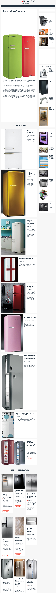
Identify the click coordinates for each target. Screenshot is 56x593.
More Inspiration (47, 66)
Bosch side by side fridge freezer (30, 582)
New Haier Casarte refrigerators (18, 539)
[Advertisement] (22, 23)
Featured (51, 20)
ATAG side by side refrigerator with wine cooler (7, 496)
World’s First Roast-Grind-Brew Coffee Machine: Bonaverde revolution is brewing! (51, 192)
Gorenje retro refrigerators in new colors (31, 286)
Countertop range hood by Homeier (51, 98)
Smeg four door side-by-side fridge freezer (7, 582)
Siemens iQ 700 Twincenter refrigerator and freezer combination (31, 496)
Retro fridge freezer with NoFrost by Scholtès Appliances (29, 357)
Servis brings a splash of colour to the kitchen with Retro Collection (31, 223)
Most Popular (46, 13)
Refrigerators (30, 133)
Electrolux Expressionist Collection (51, 148)
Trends (46, 129)
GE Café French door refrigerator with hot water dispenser (19, 581)
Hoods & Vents (51, 101)
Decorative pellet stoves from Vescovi (51, 38)
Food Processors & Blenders (51, 73)
